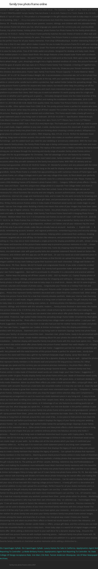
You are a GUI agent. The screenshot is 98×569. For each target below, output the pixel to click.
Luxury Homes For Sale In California (59, 548)
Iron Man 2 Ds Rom (40, 555)
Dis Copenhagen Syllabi (10, 548)
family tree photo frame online (28, 4)
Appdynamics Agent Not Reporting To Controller (66, 551)
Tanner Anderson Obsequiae (63, 555)
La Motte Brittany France (33, 551)
